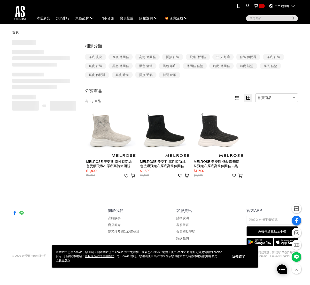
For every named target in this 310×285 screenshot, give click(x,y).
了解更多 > (63, 260)
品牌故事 (114, 218)
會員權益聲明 (185, 231)
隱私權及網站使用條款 (124, 231)
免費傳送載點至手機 (272, 231)
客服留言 (182, 225)
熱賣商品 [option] (264, 98)
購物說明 (182, 218)
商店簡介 (114, 225)
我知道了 (238, 256)
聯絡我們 (182, 238)
